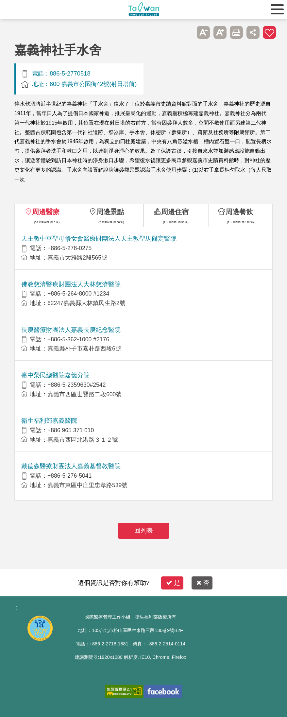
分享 (253, 32)
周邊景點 (110, 211)
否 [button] (202, 582)
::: (16, 607)
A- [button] (203, 32)
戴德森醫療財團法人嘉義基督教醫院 (71, 466)
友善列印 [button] (236, 32)
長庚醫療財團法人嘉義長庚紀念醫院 (71, 329)
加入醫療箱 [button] (269, 32)
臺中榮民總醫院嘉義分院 (55, 375)
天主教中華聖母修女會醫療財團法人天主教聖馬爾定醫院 (99, 238)
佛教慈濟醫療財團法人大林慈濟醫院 (71, 284)
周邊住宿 (175, 211)
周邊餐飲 (239, 211)
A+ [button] (220, 32)
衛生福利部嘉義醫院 (49, 420)
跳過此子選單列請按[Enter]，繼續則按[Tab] (187, 32)
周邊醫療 (45, 211)
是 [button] (173, 582)
